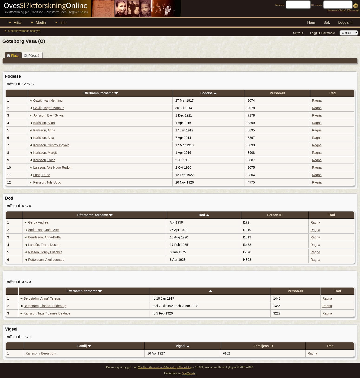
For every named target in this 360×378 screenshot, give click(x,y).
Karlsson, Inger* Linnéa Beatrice (47, 313)
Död (204, 215)
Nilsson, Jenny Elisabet (45, 252)
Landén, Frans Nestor (43, 245)
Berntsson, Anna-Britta (44, 237)
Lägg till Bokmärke (322, 33)
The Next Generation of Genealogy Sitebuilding (165, 367)
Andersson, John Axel (43, 230)
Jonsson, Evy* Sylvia (48, 115)
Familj (84, 346)
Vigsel (183, 346)
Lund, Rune (41, 175)
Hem (311, 22)
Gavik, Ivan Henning (47, 100)
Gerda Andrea (38, 222)
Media (41, 23)
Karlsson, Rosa (44, 160)
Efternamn (353, 10)
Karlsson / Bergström (41, 353)
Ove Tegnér (188, 373)
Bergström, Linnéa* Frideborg (45, 306)
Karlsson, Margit (45, 152)
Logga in (345, 22)
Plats (12, 55)
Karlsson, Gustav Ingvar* (51, 145)
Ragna (316, 100)
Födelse (208, 93)
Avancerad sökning (336, 10)
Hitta (17, 23)
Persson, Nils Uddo (47, 182)
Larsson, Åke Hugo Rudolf (52, 167)
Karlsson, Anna (44, 130)
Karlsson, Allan (44, 123)
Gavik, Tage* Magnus (48, 108)
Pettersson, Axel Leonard (46, 259)
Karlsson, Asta (43, 138)
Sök (327, 22)
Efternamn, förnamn (100, 93)
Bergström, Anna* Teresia (42, 298)
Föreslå (31, 55)
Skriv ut (298, 33)
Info (63, 23)
